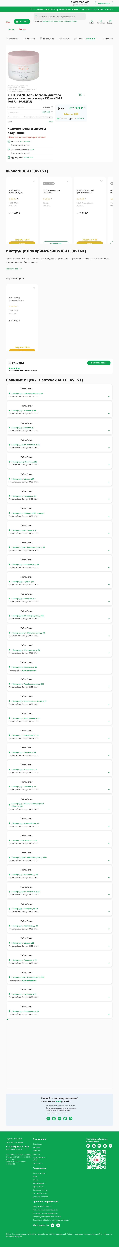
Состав (25, 258)
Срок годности (31, 262)
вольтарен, (58, 21)
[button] (59, 396)
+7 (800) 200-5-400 (17, 1146)
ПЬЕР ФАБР (47, 112)
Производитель (13, 258)
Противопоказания (80, 258)
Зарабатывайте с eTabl (45, 9)
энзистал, (67, 21)
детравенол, (47, 21)
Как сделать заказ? (86, 9)
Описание (35, 258)
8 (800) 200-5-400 (80, 2)
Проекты (60, 9)
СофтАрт (33, 1234)
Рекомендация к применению (55, 258)
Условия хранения (14, 262)
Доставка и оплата (104, 9)
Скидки (22, 29)
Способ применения (100, 258)
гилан (74, 21)
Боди (51, 122)
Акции (11, 29)
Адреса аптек (70, 9)
